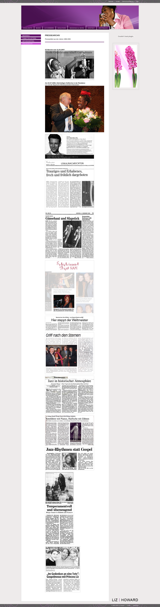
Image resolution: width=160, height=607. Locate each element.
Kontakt (118, 1)
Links (137, 1)
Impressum (136, 605)
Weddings (26, 35)
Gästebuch (103, 28)
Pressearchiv (27, 43)
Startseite (110, 1)
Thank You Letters (29, 38)
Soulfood (62, 28)
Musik (38, 28)
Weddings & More (77, 28)
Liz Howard (49, 28)
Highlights (27, 28)
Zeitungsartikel (28, 41)
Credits (129, 605)
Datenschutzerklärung (127, 1)
